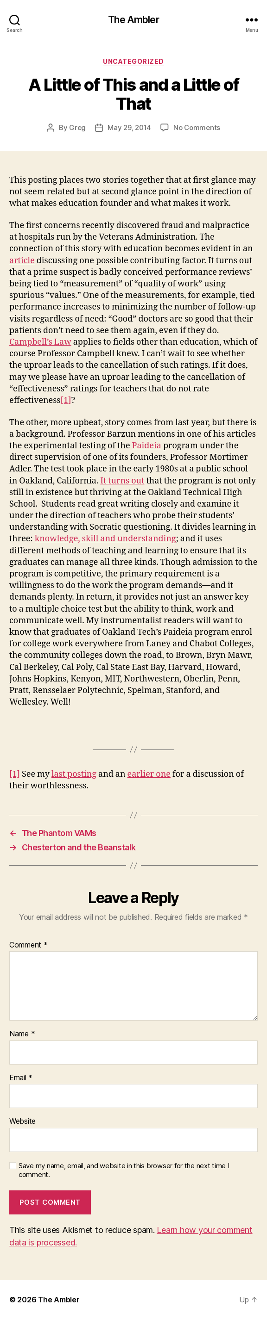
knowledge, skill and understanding (105, 538)
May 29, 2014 (129, 127)
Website (22, 1121)
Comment (28, 945)
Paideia (146, 445)
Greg (77, 127)
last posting (73, 774)
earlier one (149, 774)
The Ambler (133, 20)
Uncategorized (133, 61)
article (22, 260)
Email (20, 1078)
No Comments (196, 127)
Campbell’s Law (40, 342)
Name (22, 1034)
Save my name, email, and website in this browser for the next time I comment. (124, 1170)
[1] (65, 400)
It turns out (122, 481)
